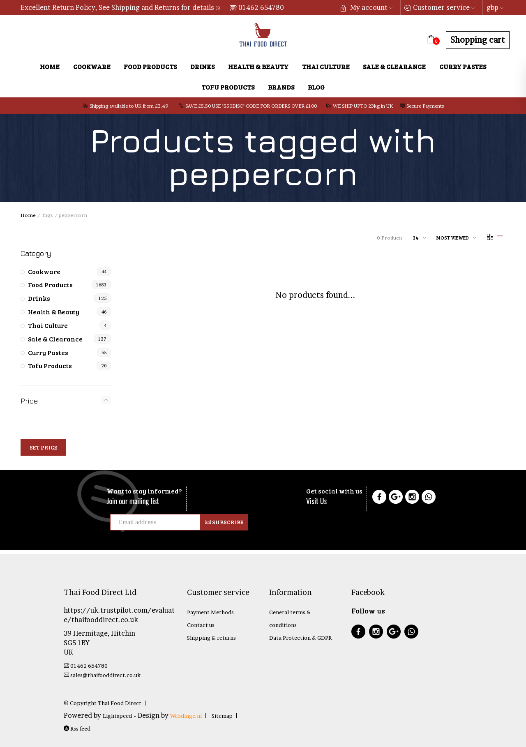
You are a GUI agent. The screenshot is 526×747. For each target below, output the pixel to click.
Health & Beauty (258, 66)
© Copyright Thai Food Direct (102, 703)
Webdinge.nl (186, 715)
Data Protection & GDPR (300, 637)
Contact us (201, 625)
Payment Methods (210, 612)
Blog (316, 87)
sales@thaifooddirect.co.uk (102, 675)
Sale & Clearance (394, 66)
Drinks (202, 66)
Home (50, 66)
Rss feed (77, 728)
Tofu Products (227, 87)
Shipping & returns (211, 637)
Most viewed (452, 237)
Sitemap (222, 715)
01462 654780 (257, 7)
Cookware (92, 66)
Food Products (150, 66)
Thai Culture (326, 66)
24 (416, 237)
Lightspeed (117, 715)
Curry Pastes (462, 66)
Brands (281, 87)
